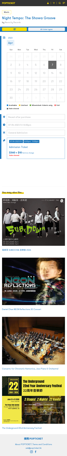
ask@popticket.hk (33, 448)
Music (6, 12)
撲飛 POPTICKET (33, 438)
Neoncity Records (13, 22)
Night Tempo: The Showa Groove (28, 18)
